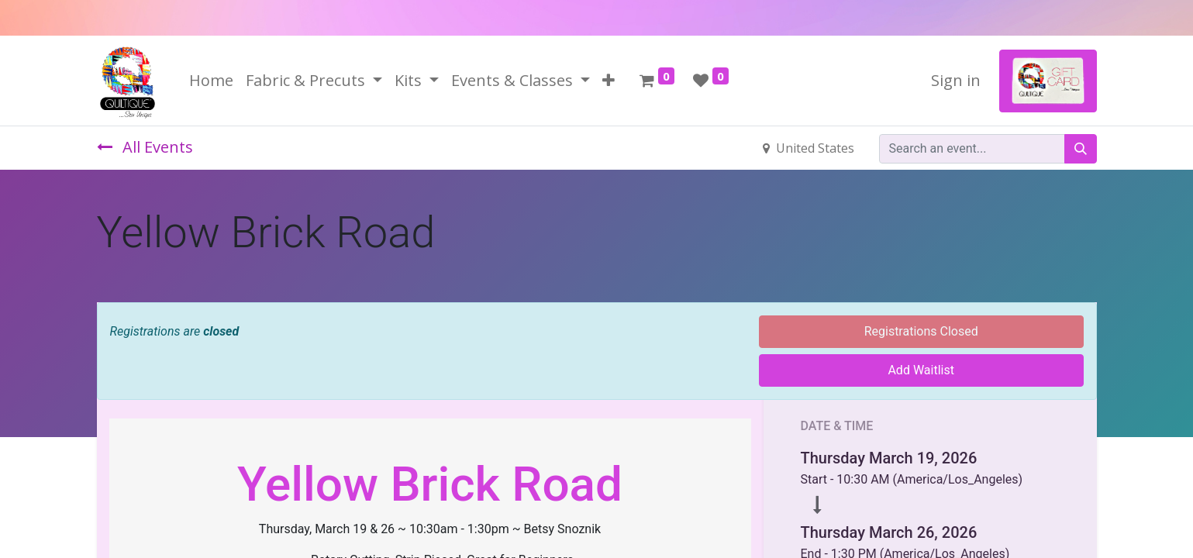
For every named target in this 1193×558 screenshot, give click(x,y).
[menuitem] (211, 80)
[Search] (1080, 149)
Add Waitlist (921, 370)
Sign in (956, 80)
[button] (608, 80)
